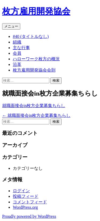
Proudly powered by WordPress (29, 216)
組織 (17, 42)
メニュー (11, 26)
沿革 (17, 64)
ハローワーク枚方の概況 (36, 59)
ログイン (21, 190)
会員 (17, 53)
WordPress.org (25, 207)
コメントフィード (30, 202)
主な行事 (21, 47)
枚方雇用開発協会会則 (34, 70)
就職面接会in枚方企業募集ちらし (33, 105)
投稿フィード (25, 196)
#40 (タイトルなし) (31, 36)
